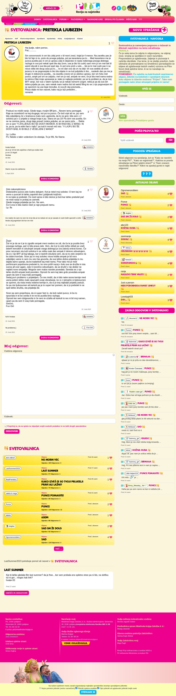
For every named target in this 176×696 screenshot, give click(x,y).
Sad (124, 193)
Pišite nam (131, 19)
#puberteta (51, 39)
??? (140, 19)
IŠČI (170, 140)
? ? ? (147, 174)
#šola (60, 39)
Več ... (58, 549)
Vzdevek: (123, 96)
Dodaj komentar (50, 179)
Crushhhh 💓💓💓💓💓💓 (136, 251)
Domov (37, 19)
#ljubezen (9, 39)
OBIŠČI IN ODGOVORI (17, 593)
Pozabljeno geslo (145, 120)
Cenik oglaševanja (75, 643)
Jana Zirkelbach (12, 637)
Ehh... (125, 300)
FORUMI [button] (63, 19)
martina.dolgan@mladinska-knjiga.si (83, 639)
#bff (16, 39)
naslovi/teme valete (134, 275)
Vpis (122, 116)
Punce (126, 205)
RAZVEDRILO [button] (77, 19)
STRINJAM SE (88, 692)
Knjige (146, 438)
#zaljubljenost (69, 39)
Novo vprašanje (146, 30)
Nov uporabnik (126, 120)
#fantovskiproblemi (27, 39)
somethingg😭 (131, 263)
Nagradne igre (95, 19)
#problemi (41, 39)
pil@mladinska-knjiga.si (22, 629)
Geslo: (122, 104)
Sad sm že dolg (131, 217)
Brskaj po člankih (114, 19)
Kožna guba (130, 228)
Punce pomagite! (151, 473)
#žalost (80, 39)
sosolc (126, 239)
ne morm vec (148, 318)
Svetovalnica (50, 19)
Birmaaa (147, 357)
